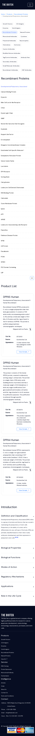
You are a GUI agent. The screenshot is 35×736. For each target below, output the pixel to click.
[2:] (17, 538)
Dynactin (4, 97)
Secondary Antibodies (10, 61)
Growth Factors (8, 24)
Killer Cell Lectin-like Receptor (10, 102)
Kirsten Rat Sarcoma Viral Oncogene (12, 124)
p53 (2, 214)
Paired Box (4, 230)
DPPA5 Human (11, 297)
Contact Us (4, 692)
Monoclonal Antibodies (10, 36)
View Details (24, 352)
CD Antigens (20, 24)
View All (4, 659)
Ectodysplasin (5, 140)
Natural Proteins (25, 32)
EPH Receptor (5, 172)
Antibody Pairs (25, 57)
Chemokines (6, 45)
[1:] (15, 538)
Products (9, 14)
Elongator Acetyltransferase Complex (13, 145)
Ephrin (3, 209)
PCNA (3, 257)
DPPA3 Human (11, 362)
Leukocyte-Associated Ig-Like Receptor (14, 225)
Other (3, 108)
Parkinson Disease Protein (9, 235)
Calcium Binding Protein (8, 92)
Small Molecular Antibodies (11, 66)
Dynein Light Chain (7, 113)
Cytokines (24, 36)
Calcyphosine (5, 182)
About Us (3, 689)
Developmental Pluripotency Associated (14, 86)
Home (3, 14)
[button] (33, 516)
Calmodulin (4, 198)
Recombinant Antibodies (10, 70)
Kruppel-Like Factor (7, 134)
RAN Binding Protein (7, 193)
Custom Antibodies (9, 49)
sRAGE (3, 219)
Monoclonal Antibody (7, 672)
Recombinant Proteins (21, 14)
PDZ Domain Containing (8, 267)
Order (3, 686)
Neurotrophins (24, 41)
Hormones (17, 45)
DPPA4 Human (11, 440)
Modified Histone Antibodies (11, 53)
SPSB (2, 241)
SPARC (3, 262)
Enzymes (5, 28)
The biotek (7, 4)
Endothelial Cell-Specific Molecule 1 (12, 150)
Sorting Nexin (5, 177)
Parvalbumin (5, 251)
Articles (3, 683)
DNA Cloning (4, 666)
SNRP (2, 118)
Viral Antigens (16, 28)
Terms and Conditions (7, 696)
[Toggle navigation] (30, 5)
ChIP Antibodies (26, 70)
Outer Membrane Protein (9, 203)
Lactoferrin (4, 166)
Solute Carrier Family (7, 161)
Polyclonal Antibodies (9, 41)
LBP (2, 273)
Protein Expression (6, 669)
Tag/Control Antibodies (10, 57)
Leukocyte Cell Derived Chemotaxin (12, 188)
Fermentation (5, 676)
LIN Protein (4, 246)
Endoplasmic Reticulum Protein (11, 156)
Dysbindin (4, 129)
